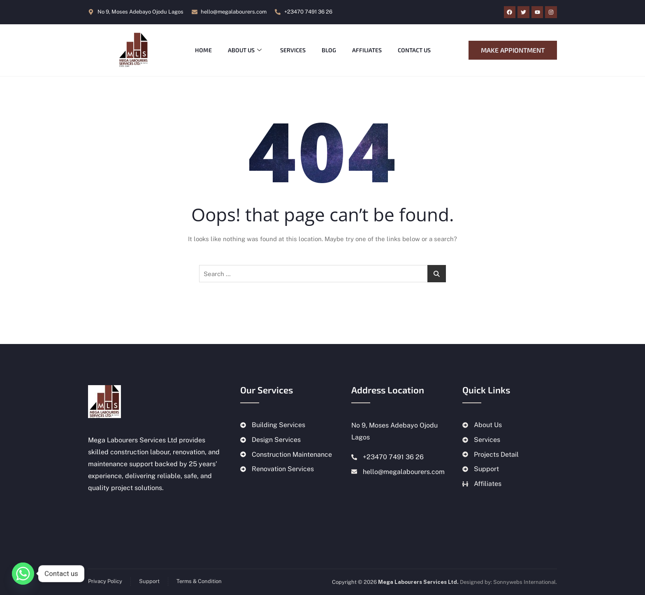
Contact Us (416, 49)
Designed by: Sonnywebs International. (508, 582)
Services (293, 49)
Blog (330, 49)
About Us (245, 50)
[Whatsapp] (23, 573)
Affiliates (368, 49)
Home (203, 49)
